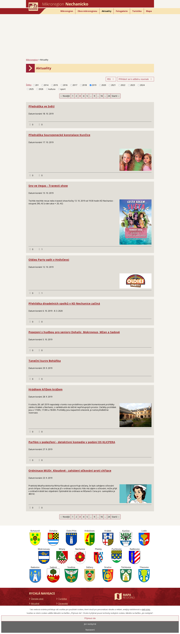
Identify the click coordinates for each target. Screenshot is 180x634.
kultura (51, 89)
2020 (104, 85)
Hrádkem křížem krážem (45, 389)
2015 (55, 85)
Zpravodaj (63, 603)
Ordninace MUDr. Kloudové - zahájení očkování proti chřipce (69, 470)
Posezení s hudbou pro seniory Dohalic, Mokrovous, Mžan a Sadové (74, 332)
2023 (132, 85)
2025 (31, 89)
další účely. (146, 609)
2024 (142, 85)
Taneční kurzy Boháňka (44, 360)
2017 (75, 85)
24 (109, 96)
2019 (94, 85)
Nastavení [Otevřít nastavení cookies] (90, 630)
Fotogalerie (122, 11)
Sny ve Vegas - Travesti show (48, 185)
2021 (113, 85)
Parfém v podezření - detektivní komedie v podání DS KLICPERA (71, 442)
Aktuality (106, 11)
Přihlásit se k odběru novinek (136, 79)
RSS (111, 79)
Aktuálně (35, 603)
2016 (65, 85)
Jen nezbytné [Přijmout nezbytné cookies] (90, 624)
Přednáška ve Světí (41, 106)
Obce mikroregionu (87, 11)
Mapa (149, 11)
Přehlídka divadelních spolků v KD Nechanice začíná (64, 303)
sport (63, 89)
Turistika (137, 11)
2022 (123, 85)
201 (37, 85)
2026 (41, 89)
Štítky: (29, 84)
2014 (46, 85)
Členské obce (37, 598)
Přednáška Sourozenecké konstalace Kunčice (59, 135)
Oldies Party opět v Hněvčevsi (48, 259)
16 (101, 96)
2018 (84, 85)
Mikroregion (66, 11)
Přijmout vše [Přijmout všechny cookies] (90, 618)
